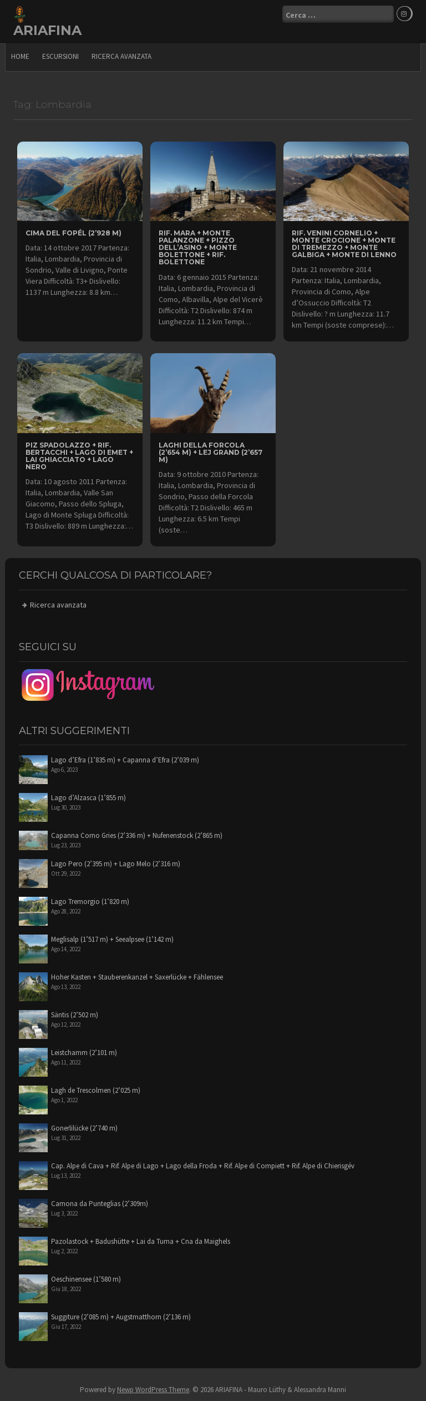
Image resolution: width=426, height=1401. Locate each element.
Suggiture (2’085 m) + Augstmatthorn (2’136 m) (121, 1317)
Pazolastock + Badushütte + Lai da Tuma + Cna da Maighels (140, 1241)
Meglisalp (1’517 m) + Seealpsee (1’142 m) (112, 939)
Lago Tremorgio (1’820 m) (90, 901)
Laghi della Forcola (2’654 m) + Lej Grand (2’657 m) (210, 452)
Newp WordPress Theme (153, 1389)
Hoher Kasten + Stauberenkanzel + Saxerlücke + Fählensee (137, 977)
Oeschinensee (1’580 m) (86, 1279)
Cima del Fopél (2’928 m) (73, 233)
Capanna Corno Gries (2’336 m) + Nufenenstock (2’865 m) (136, 835)
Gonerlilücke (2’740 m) (84, 1128)
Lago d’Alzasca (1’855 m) (88, 797)
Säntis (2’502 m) (74, 1015)
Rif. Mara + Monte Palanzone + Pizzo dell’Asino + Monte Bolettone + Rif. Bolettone (198, 248)
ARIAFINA (47, 30)
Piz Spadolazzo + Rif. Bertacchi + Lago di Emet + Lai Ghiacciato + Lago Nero (79, 456)
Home (20, 56)
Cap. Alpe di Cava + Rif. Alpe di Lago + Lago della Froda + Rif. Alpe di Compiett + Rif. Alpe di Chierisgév (202, 1166)
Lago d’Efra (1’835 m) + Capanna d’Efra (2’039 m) (125, 760)
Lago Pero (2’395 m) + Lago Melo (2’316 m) (115, 863)
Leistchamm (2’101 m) (84, 1052)
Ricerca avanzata (121, 56)
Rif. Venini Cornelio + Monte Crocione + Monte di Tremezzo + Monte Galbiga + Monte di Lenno (344, 244)
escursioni (60, 56)
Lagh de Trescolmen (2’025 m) (95, 1090)
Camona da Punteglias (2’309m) (99, 1203)
